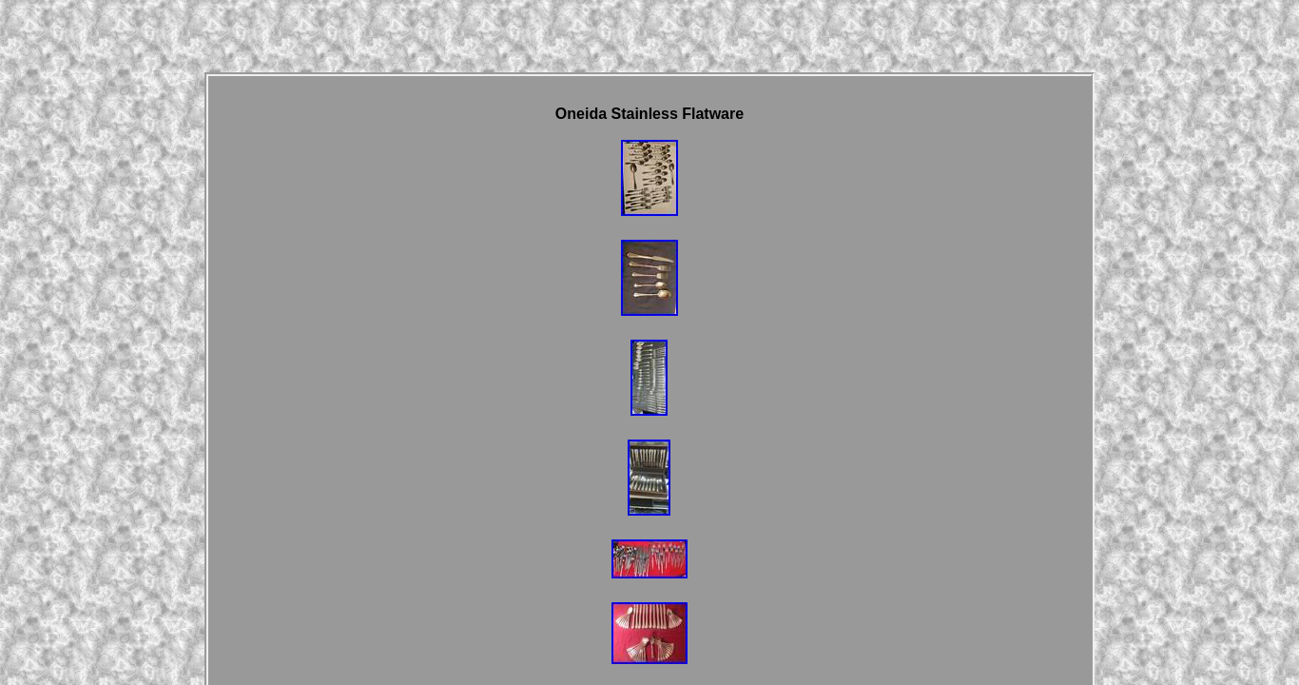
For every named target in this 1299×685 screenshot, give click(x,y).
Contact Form (578, 482)
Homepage (463, 482)
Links (517, 482)
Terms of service (807, 482)
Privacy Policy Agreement (690, 482)
